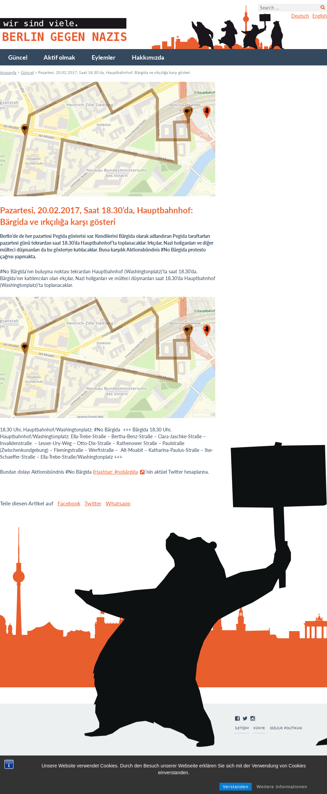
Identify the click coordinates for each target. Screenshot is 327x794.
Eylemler (103, 57)
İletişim (242, 728)
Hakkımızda (148, 57)
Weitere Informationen (281, 786)
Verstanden (236, 786)
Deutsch (300, 16)
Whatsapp (118, 503)
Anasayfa (8, 72)
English (319, 16)
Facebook (69, 503)
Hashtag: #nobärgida (116, 472)
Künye (259, 728)
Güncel (17, 57)
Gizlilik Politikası (286, 728)
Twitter (93, 503)
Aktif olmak (59, 57)
